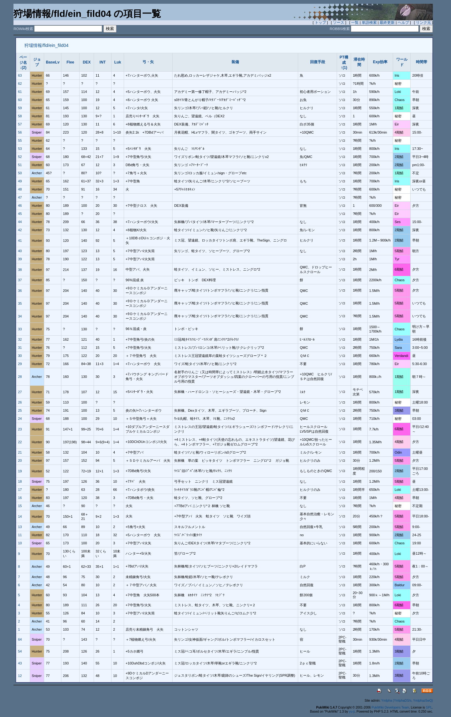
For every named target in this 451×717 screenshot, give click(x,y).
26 (20, 402)
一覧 (355, 22)
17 (20, 489)
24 (20, 418)
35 (20, 303)
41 (20, 240)
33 (20, 329)
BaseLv (53, 62)
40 (20, 251)
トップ (320, 22)
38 (20, 270)
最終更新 (387, 22)
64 (20, 639)
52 (20, 157)
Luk (117, 62)
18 (20, 481)
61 (20, 92)
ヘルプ (403, 22)
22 (20, 442)
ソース (338, 22)
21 (20, 452)
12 (20, 676)
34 (20, 316)
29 (20, 364)
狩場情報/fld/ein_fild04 (46, 45)
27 (20, 392)
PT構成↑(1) (344, 62)
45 (20, 214)
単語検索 (369, 22)
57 (20, 124)
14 (20, 516)
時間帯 (421, 62)
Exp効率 (380, 62)
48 (20, 189)
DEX (87, 62)
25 (20, 410)
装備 (235, 62)
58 (20, 116)
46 (20, 205)
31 (20, 347)
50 (20, 173)
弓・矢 (148, 62)
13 (20, 527)
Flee (70, 62)
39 (20, 259)
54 (20, 651)
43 (20, 663)
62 (20, 83)
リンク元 (423, 22)
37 (20, 280)
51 (20, 165)
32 (20, 339)
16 (20, 498)
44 (20, 222)
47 (20, 197)
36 (20, 290)
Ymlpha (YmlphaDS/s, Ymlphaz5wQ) (407, 700)
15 (20, 506)
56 (20, 132)
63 (20, 75)
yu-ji (352, 711)
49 (20, 181)
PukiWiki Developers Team (390, 707)
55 (20, 140)
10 (20, 543)
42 (20, 230)
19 (20, 471)
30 (20, 356)
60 (20, 100)
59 (20, 108)
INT (103, 62)
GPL (429, 707)
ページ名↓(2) (23, 62)
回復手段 (317, 62)
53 (20, 148)
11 (20, 535)
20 (20, 460)
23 (20, 429)
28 (20, 377)
